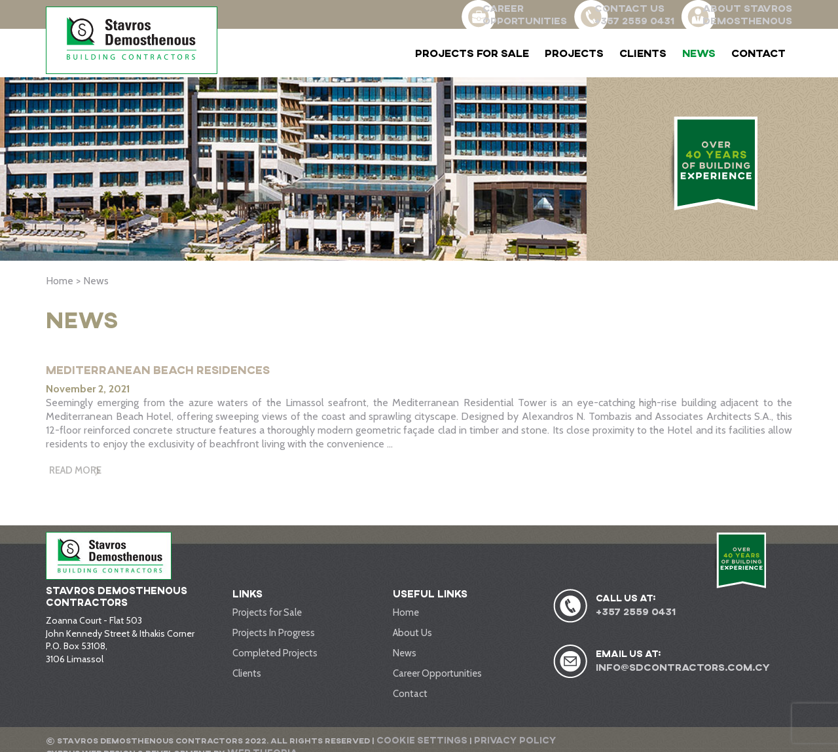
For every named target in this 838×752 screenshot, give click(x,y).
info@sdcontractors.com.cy (678, 671)
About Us (411, 636)
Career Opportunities (435, 675)
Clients (642, 53)
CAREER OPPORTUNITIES (485, 14)
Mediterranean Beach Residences (181, 369)
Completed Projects (273, 656)
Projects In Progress (272, 636)
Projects (574, 53)
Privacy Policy (497, 739)
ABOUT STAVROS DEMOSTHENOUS (749, 14)
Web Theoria (750, 739)
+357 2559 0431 (634, 616)
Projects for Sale (472, 53)
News (699, 53)
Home (405, 617)
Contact (758, 53)
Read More (79, 473)
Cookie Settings (416, 739)
